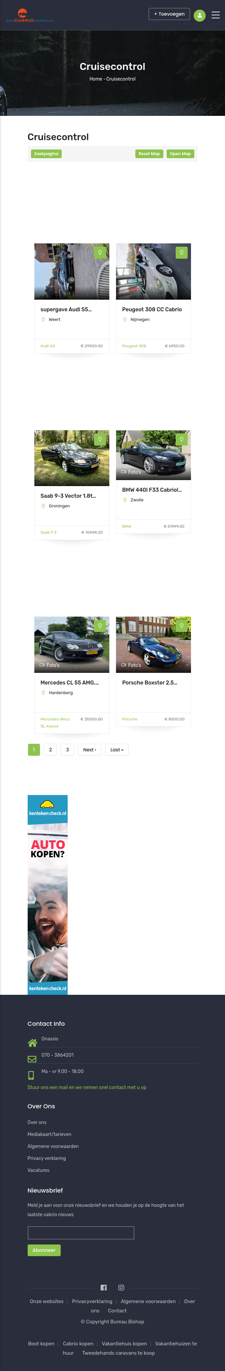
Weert (54, 319)
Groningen (59, 505)
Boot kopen (41, 1344)
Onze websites (47, 1301)
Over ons (37, 1122)
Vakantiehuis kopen (124, 1344)
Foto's (131, 472)
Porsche (130, 719)
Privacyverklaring (92, 1301)
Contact (117, 1311)
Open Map (180, 153)
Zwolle (137, 499)
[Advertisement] (71, 210)
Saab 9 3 (49, 532)
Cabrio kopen (78, 1344)
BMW (126, 526)
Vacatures (39, 1170)
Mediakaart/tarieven (50, 1134)
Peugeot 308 (134, 346)
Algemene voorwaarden (53, 1146)
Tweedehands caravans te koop (118, 1353)
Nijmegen (140, 319)
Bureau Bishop (127, 1322)
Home (95, 79)
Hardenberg (61, 692)
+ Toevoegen (169, 14)
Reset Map (149, 153)
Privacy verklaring (47, 1158)
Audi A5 (48, 346)
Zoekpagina (46, 153)
